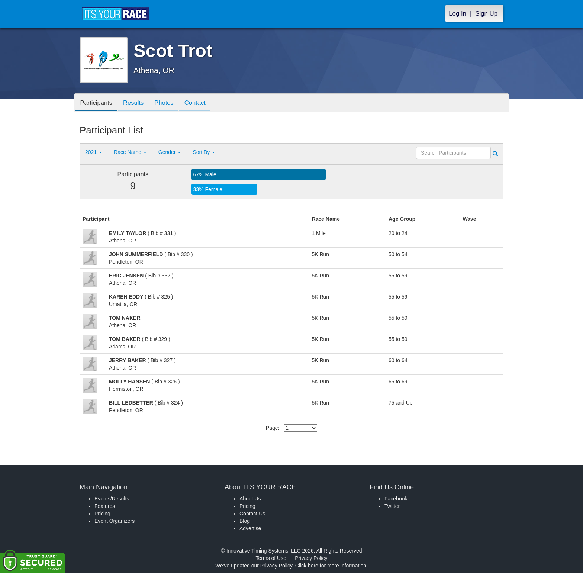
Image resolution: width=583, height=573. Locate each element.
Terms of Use (271, 558)
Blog (244, 521)
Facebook (395, 499)
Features (104, 506)
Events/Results (111, 499)
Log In (457, 13)
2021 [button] (93, 152)
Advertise (250, 528)
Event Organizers (114, 521)
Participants (97, 103)
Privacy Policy (311, 558)
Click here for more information (330, 566)
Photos (167, 103)
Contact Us (252, 513)
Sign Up (486, 13)
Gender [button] (169, 152)
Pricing (102, 513)
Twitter (392, 506)
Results (135, 103)
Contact (200, 103)
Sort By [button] (204, 152)
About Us (250, 499)
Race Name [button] (130, 152)
